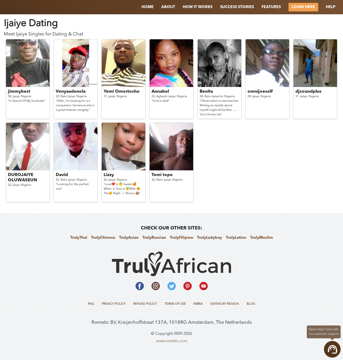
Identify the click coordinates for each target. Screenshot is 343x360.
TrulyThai (78, 238)
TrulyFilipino (181, 238)
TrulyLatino (236, 238)
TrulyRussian (154, 238)
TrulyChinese (103, 238)
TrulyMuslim (261, 238)
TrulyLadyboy (209, 238)
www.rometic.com (171, 341)
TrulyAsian (129, 238)
